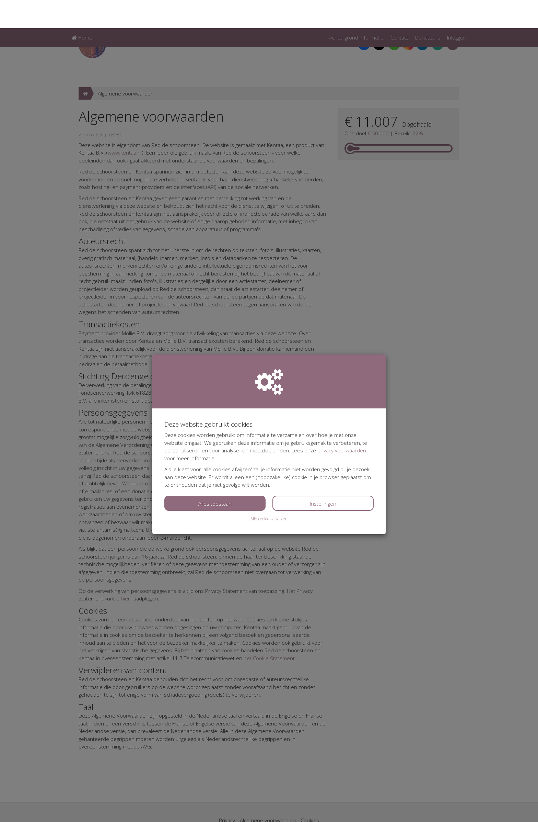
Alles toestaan (215, 475)
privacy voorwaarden (341, 422)
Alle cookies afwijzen (269, 491)
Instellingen (323, 475)
